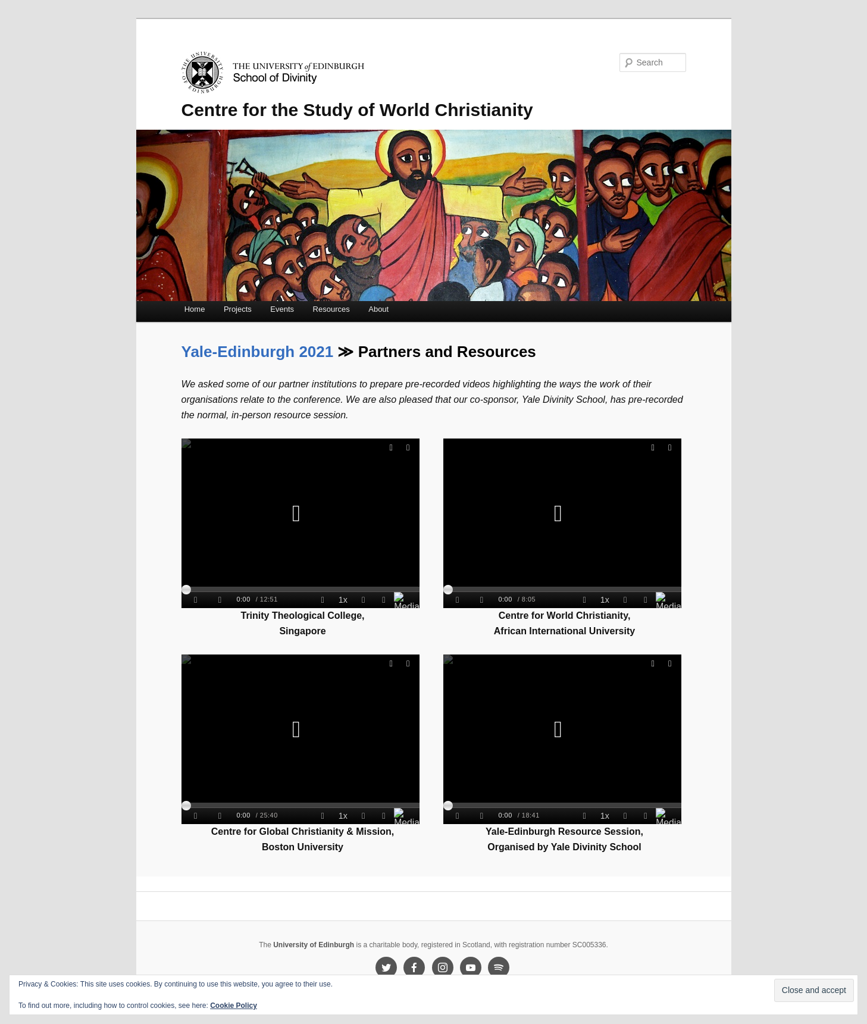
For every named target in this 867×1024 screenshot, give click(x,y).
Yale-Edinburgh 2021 (257, 352)
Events (282, 309)
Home (194, 309)
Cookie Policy (233, 1005)
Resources (331, 309)
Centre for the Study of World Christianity (357, 110)
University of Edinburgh (313, 945)
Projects (238, 309)
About (378, 309)
